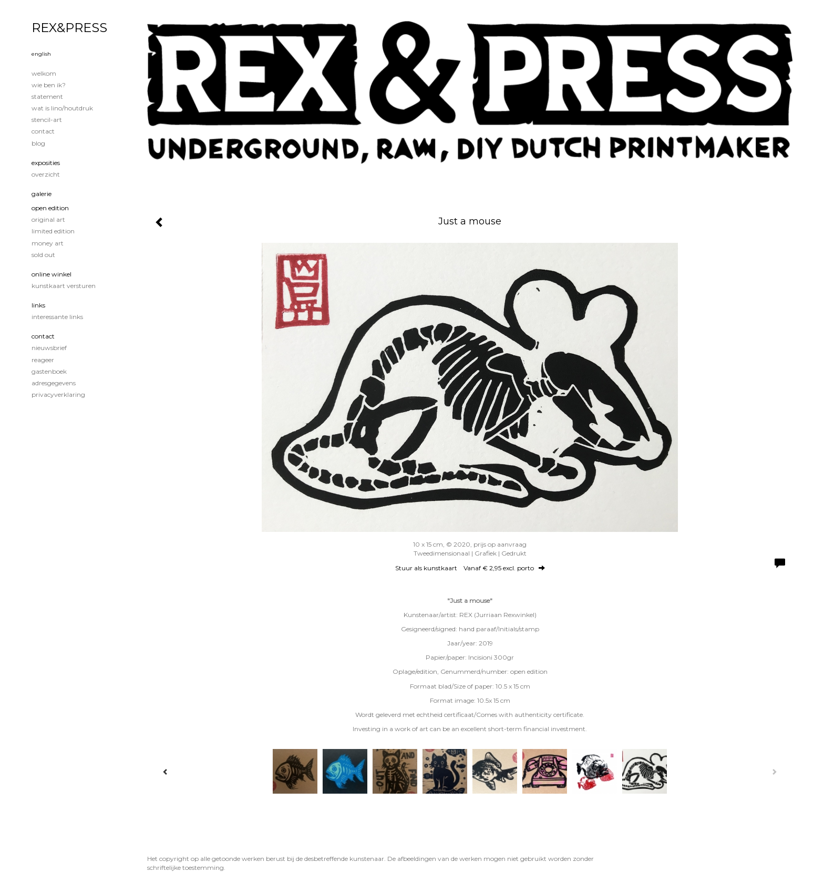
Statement (47, 96)
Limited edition (53, 231)
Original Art (48, 219)
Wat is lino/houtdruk (62, 108)
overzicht (46, 174)
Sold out (43, 255)
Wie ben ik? (49, 85)
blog (38, 143)
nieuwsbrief (49, 348)
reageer (43, 360)
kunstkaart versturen (64, 286)
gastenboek (49, 371)
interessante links (57, 317)
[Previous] (165, 771)
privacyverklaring (58, 394)
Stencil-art (47, 120)
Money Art (48, 243)
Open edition (50, 208)
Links (38, 305)
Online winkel (51, 274)
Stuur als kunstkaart (470, 568)
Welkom (44, 73)
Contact (43, 131)
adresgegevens (54, 383)
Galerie (42, 194)
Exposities (46, 163)
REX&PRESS (69, 27)
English (41, 53)
